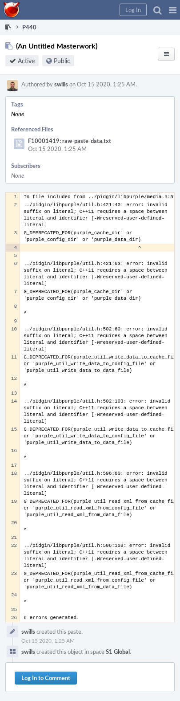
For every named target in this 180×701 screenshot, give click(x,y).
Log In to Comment (45, 678)
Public (62, 61)
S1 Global (118, 652)
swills (61, 84)
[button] (172, 10)
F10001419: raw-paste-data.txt (69, 141)
